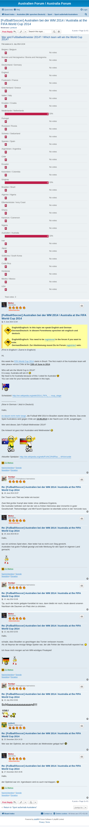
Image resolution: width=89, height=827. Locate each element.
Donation (14, 470)
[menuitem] (17, 10)
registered (50, 339)
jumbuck (13, 28)
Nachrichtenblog (8, 468)
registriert (71, 345)
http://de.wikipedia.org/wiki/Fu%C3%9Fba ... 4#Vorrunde (45, 456)
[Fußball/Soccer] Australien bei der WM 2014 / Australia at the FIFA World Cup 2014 (44, 22)
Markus (11, 303)
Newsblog (5, 470)
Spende (19, 468)
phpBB (36, 819)
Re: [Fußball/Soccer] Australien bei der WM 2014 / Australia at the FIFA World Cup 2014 (41, 488)
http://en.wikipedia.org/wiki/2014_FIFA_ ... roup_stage (36, 395)
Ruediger (11, 477)
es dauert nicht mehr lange (14, 416)
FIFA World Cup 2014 (24, 361)
